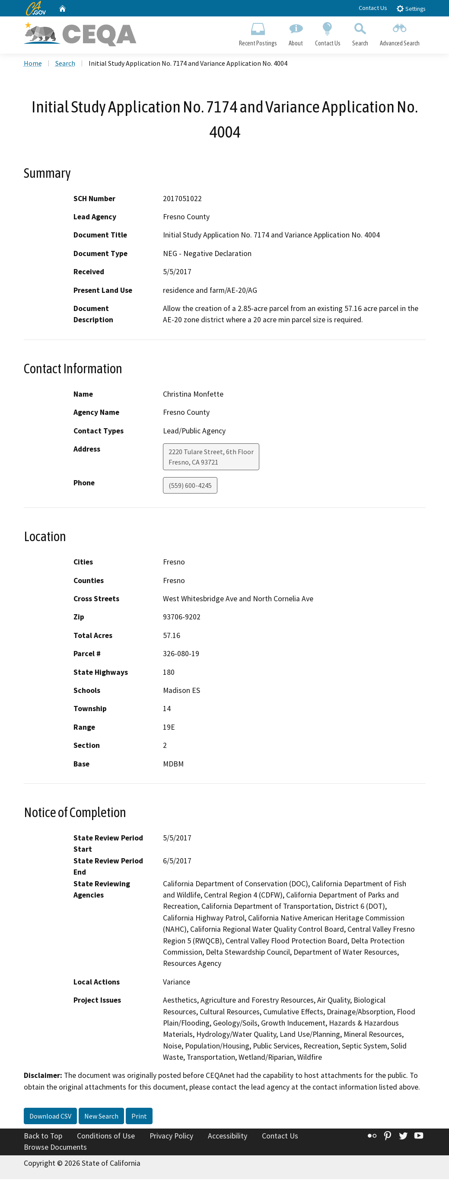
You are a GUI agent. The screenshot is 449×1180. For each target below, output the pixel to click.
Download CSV (50, 1117)
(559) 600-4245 (190, 486)
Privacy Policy (171, 1137)
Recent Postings (258, 33)
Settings (410, 8)
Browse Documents (55, 1148)
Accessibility (227, 1137)
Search (360, 33)
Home (33, 64)
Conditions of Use (106, 1137)
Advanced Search (399, 33)
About (296, 33)
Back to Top (43, 1137)
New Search (101, 1117)
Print (139, 1117)
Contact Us (373, 8)
